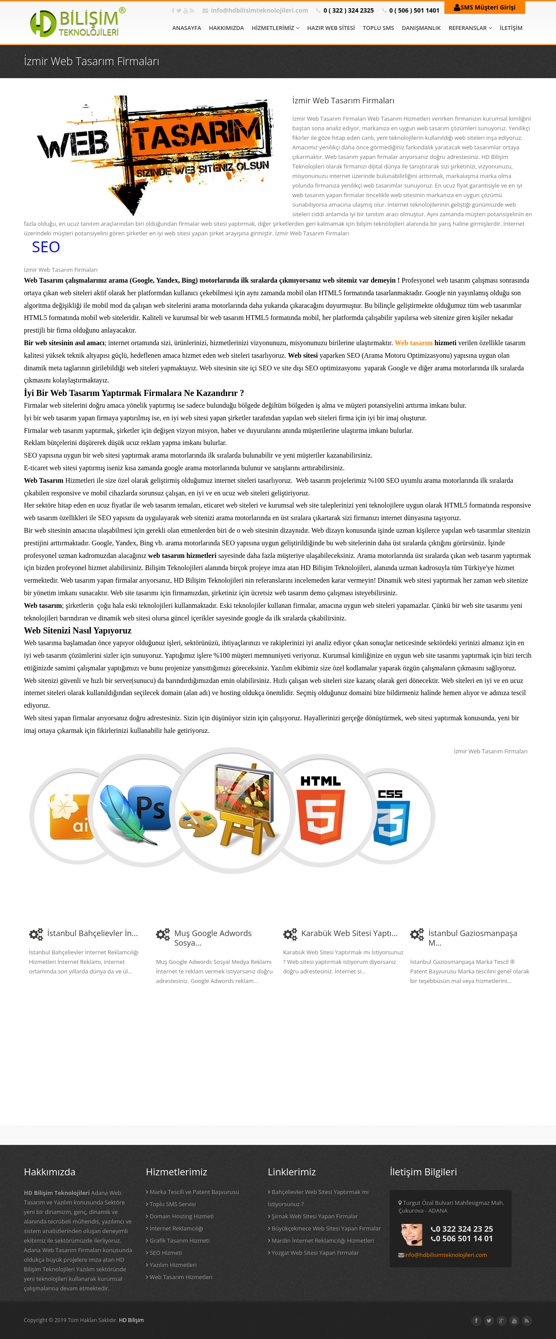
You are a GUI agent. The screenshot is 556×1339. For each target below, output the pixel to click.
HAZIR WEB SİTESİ (331, 28)
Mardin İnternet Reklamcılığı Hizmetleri (323, 1240)
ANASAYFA (186, 28)
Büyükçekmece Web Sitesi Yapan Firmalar (326, 1228)
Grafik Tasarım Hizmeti (180, 1240)
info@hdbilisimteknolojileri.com (259, 10)
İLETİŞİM (511, 28)
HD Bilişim (131, 1320)
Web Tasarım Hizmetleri (181, 1277)
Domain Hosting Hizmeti (182, 1216)
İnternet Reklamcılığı (176, 1228)
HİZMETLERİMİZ (276, 28)
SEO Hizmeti (166, 1253)
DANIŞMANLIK (421, 28)
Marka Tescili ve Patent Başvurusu (194, 1192)
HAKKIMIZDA (226, 28)
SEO (46, 246)
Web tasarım (414, 342)
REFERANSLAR (470, 28)
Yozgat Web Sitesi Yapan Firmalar (315, 1253)
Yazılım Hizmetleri (173, 1265)
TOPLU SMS (378, 28)
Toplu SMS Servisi (173, 1204)
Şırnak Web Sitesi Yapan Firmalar (315, 1216)
